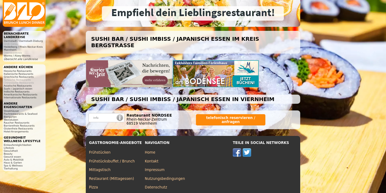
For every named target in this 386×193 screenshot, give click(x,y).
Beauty (8, 153)
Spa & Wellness (13, 165)
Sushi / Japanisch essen (18, 88)
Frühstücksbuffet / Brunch (112, 161)
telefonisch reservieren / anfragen (230, 120)
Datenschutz (156, 187)
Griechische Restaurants (19, 76)
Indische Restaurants (16, 91)
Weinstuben (11, 119)
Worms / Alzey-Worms (17, 55)
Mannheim (10, 49)
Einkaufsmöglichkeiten (17, 144)
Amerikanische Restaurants (20, 94)
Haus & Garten (13, 162)
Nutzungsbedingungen (165, 179)
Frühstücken (100, 152)
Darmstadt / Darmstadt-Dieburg (23, 40)
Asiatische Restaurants (18, 85)
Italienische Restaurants (18, 73)
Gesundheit (11, 150)
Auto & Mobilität (14, 159)
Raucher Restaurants (16, 122)
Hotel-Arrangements (16, 131)
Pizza (93, 187)
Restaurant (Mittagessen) (111, 179)
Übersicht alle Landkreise (21, 59)
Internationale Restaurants (20, 97)
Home (150, 152)
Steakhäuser (11, 110)
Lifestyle (9, 147)
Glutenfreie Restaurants (18, 128)
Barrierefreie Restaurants (19, 125)
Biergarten (10, 116)
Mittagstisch (100, 170)
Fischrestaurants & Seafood (21, 113)
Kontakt (151, 161)
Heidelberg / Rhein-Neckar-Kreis (23, 46)
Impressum (155, 170)
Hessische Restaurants (18, 70)
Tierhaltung (11, 168)
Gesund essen (12, 156)
